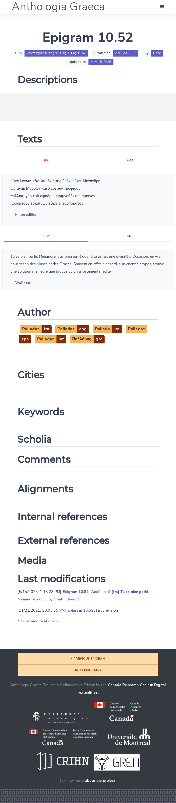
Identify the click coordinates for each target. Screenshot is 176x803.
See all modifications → (38, 621)
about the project (100, 780)
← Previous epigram (88, 658)
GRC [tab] (45, 160)
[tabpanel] (88, 200)
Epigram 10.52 (76, 592)
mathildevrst (67, 599)
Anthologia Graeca (58, 7)
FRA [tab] (130, 160)
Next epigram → (88, 670)
